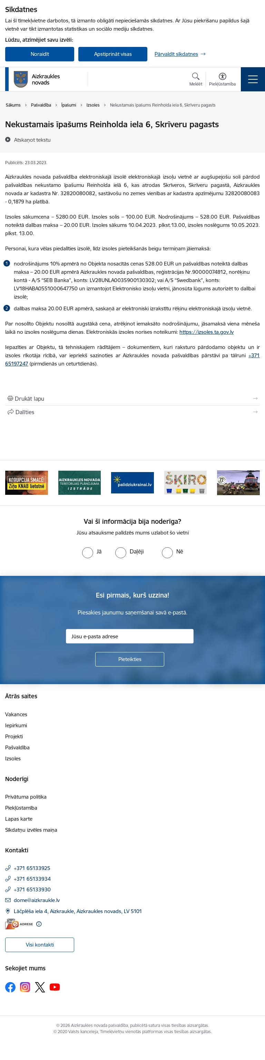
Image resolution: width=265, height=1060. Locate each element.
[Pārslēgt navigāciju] (253, 79)
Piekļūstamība (21, 807)
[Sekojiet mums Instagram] (25, 987)
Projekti (14, 736)
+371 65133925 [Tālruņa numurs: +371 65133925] (32, 868)
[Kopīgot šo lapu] (132, 412)
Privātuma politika (26, 796)
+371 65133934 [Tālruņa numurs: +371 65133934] (32, 879)
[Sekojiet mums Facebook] (10, 987)
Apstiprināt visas (113, 54)
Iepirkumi (16, 725)
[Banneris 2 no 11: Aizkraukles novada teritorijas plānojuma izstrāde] (79, 482)
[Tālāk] (251, 482)
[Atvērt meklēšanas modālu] (196, 80)
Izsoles (13, 758)
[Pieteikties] (129, 659)
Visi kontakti (40, 944)
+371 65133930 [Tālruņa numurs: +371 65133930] (32, 889)
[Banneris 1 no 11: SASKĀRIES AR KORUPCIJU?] (26, 482)
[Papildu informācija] (38, 924)
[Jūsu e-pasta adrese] (130, 636)
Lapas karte (18, 819)
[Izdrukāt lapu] (132, 398)
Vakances (16, 714)
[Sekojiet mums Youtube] (55, 987)
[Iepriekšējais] (13, 482)
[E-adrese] (19, 924)
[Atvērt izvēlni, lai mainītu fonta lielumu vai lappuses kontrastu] (222, 80)
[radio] (91, 551)
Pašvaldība (17, 747)
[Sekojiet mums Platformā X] (40, 987)
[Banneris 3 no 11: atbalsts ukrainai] (132, 482)
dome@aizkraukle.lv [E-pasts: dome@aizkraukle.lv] (37, 900)
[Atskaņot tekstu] (32, 140)
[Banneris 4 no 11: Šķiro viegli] (185, 482)
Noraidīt (40, 54)
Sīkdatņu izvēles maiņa (31, 830)
